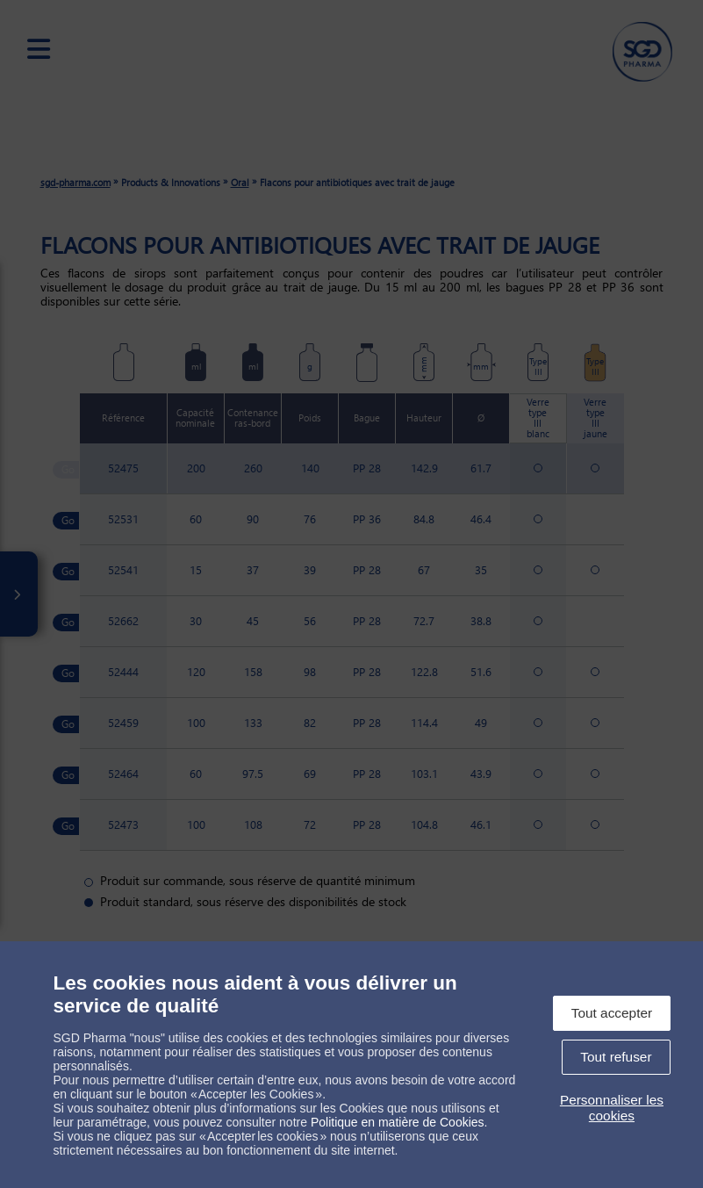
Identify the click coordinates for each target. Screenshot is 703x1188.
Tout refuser (615, 1056)
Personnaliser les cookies (612, 1107)
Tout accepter (611, 1012)
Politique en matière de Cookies (397, 1122)
